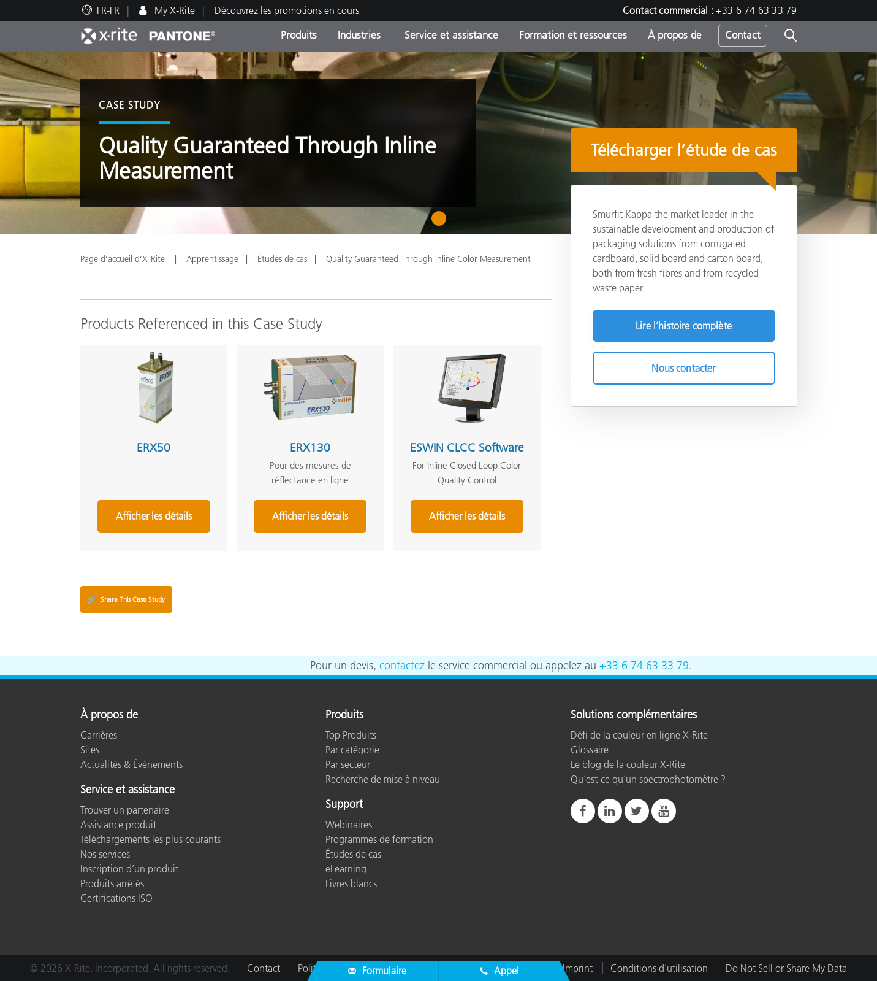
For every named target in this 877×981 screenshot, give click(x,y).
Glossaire (590, 749)
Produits (299, 35)
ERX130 (309, 447)
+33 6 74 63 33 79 (756, 10)
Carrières (98, 734)
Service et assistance (449, 35)
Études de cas (282, 258)
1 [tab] (441, 223)
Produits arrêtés (112, 883)
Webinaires (348, 824)
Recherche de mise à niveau (382, 778)
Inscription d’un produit (129, 868)
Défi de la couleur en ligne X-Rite (639, 734)
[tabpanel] (438, 143)
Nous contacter (683, 368)
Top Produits (350, 734)
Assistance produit (118, 824)
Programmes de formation (379, 839)
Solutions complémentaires (634, 715)
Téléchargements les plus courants (150, 839)
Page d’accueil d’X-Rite (123, 258)
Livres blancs (351, 883)
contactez (402, 665)
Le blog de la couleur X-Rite (628, 764)
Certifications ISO (116, 897)
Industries (359, 35)
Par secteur (347, 764)
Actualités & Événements (131, 764)
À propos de (675, 35)
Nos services (105, 853)
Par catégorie (352, 749)
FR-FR (108, 10)
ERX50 (153, 447)
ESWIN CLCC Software (465, 447)
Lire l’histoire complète (684, 326)
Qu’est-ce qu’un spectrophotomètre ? (648, 778)
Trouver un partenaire (124, 809)
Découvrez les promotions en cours (287, 10)
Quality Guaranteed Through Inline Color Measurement (428, 258)
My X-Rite (173, 10)
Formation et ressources (573, 35)
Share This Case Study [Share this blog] (125, 598)
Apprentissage (212, 258)
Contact (743, 35)
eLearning (345, 868)
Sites (89, 749)
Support (344, 804)
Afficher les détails (153, 515)
